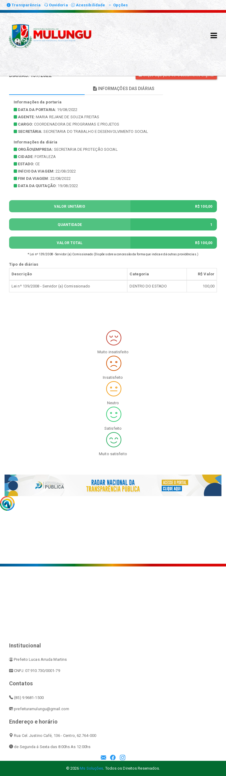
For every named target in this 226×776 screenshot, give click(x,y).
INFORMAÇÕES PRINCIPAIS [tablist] (47, 88)
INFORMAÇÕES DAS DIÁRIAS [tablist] (123, 88)
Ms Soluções (91, 768)
